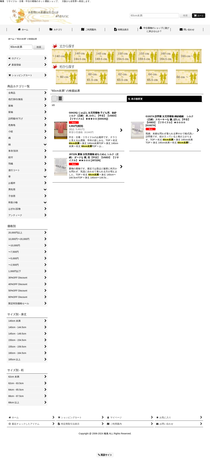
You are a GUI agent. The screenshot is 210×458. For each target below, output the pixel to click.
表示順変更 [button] (135, 99)
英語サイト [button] (105, 455)
